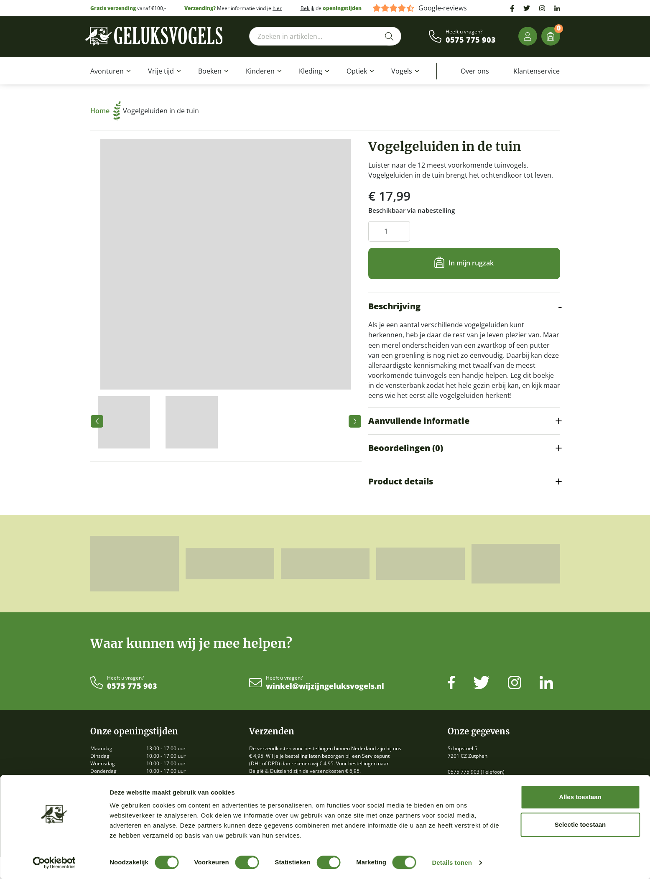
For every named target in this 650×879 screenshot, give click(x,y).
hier (277, 8)
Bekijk (307, 8)
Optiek (357, 71)
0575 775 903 (471, 40)
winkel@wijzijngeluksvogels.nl (325, 686)
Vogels (401, 71)
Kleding (310, 71)
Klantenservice (536, 71)
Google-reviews (442, 8)
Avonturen (107, 71)
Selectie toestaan (580, 824)
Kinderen (260, 71)
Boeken (210, 71)
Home (105, 110)
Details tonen (452, 862)
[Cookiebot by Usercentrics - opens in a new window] (54, 862)
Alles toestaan (580, 796)
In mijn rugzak (471, 263)
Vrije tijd (161, 71)
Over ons (475, 71)
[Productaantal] (389, 231)
